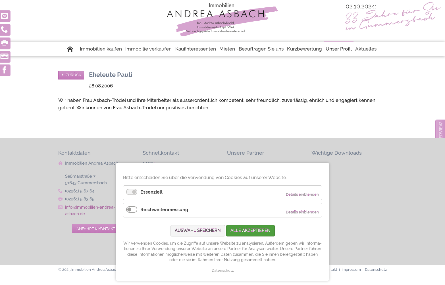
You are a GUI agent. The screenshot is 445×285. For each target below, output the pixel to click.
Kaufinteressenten (195, 49)
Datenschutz (223, 270)
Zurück (73, 75)
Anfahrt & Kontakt (95, 228)
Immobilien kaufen (101, 49)
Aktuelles (366, 49)
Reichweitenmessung (164, 209)
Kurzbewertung (304, 49)
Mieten (227, 49)
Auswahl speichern (198, 230)
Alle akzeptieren (250, 230)
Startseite (72, 49)
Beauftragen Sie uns (261, 49)
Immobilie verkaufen (148, 49)
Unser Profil (339, 49)
